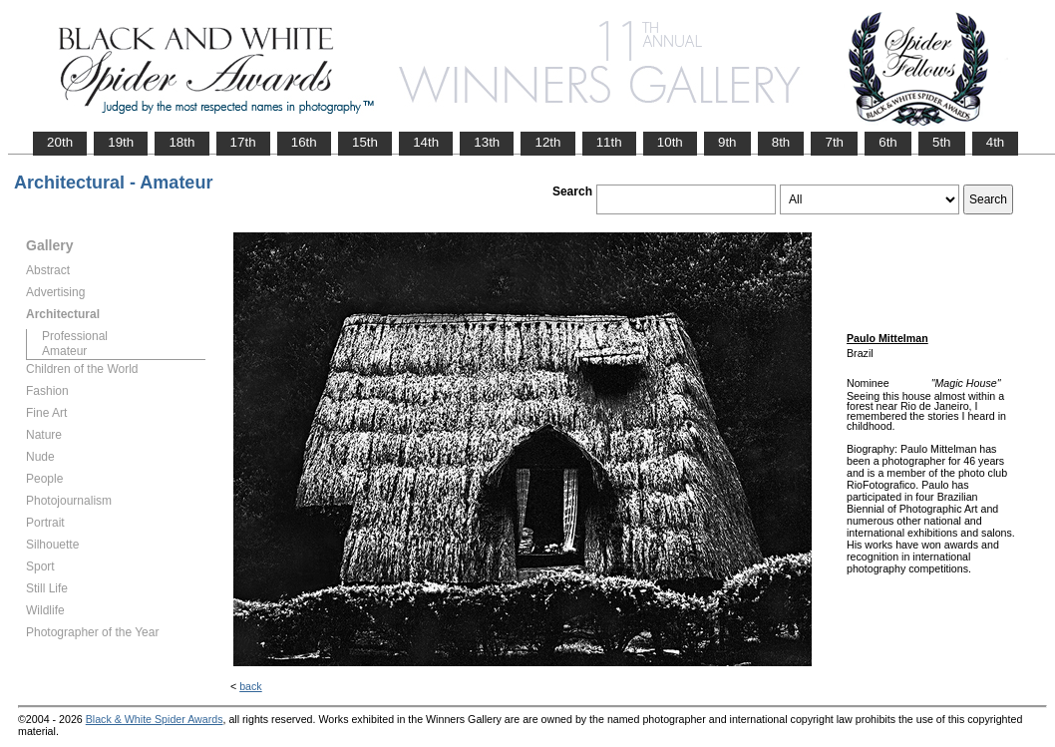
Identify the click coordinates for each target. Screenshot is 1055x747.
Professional (75, 336)
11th (609, 142)
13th (487, 142)
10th (670, 142)
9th (727, 142)
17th (243, 142)
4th (995, 142)
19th (121, 142)
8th (781, 142)
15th (365, 142)
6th (888, 142)
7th (834, 142)
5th (941, 142)
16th (304, 142)
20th (60, 142)
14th (426, 142)
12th (547, 142)
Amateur (64, 351)
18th (181, 142)
